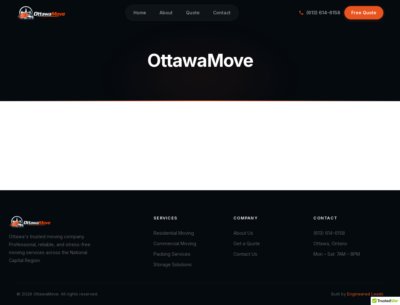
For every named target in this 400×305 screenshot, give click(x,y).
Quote (193, 12)
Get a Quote (246, 243)
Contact (222, 12)
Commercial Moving (175, 243)
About (166, 12)
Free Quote (363, 12)
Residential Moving (174, 233)
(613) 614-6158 (319, 12)
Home (139, 12)
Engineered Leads (365, 293)
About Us (243, 233)
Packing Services (172, 254)
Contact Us (245, 254)
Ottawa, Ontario (330, 243)
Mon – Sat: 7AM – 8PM (336, 254)
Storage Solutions (173, 264)
